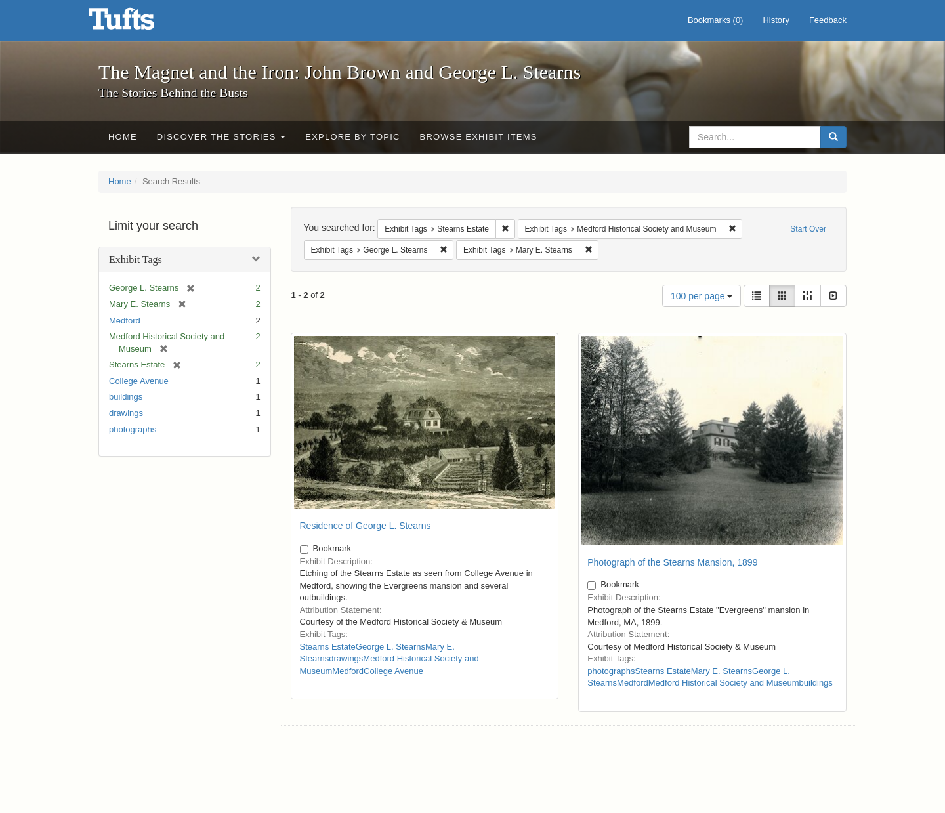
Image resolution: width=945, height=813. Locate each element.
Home (122, 137)
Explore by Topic (352, 137)
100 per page (701, 296)
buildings (125, 397)
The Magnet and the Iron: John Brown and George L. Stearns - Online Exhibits (138, 23)
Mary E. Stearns (721, 671)
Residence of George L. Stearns (365, 525)
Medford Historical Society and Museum (723, 683)
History (776, 20)
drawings (126, 413)
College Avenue (139, 381)
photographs (132, 429)
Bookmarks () (716, 20)
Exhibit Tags (135, 259)
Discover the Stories (221, 137)
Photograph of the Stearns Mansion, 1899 (672, 562)
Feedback (828, 20)
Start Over (808, 229)
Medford (124, 320)
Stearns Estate (328, 647)
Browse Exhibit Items (478, 137)
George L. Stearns (390, 647)
